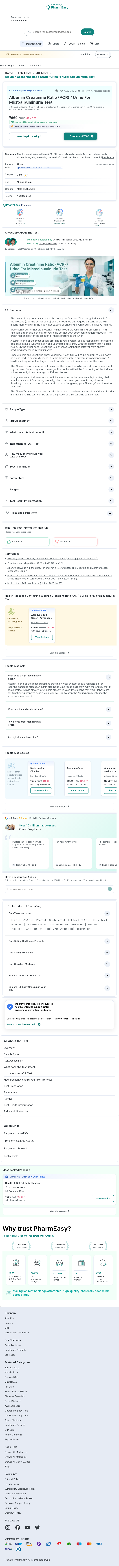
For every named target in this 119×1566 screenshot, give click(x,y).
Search (87, 32)
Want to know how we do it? (23, 1024)
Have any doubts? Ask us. (19, 1140)
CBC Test (28, 920)
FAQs (7, 1466)
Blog (7, 1327)
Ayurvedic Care (12, 1406)
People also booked (15, 1148)
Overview (9, 1047)
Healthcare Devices (15, 1425)
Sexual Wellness (13, 1401)
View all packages (59, 653)
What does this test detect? (20, 1066)
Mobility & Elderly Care (16, 1415)
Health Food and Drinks (17, 1391)
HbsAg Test (99, 920)
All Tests (42, 73)
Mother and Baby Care (16, 1410)
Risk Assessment (13, 1060)
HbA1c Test (17, 924)
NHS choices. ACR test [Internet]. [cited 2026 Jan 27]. (35, 583)
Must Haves (11, 1382)
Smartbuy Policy (13, 1512)
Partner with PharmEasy (17, 1332)
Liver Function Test (63, 928)
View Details (42, 637)
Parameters (10, 1092)
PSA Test (41, 920)
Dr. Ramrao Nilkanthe (62, 240)
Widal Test (16, 928)
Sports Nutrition (13, 1420)
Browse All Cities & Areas (17, 1461)
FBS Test (85, 920)
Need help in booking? (29, 136)
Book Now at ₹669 (81, 136)
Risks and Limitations (16, 1111)
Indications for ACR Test (18, 1073)
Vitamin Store (11, 1372)
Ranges (8, 1098)
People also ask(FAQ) (16, 1133)
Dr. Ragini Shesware (48, 243)
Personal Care (12, 1377)
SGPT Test (31, 928)
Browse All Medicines (15, 1452)
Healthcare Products (15, 1350)
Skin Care (10, 1430)
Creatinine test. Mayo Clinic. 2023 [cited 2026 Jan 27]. (35, 563)
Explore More (12, 1439)
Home (9, 73)
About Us (9, 1318)
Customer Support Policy (17, 1503)
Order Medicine (13, 1345)
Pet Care (9, 1386)
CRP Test (45, 928)
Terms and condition (15, 1493)
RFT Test (73, 920)
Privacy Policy (12, 1484)
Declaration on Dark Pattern (19, 1498)
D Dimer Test (77, 924)
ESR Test (92, 924)
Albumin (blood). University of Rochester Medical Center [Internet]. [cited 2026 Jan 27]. (52, 558)
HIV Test (15, 920)
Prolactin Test (83, 928)
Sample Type (11, 1054)
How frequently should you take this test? (28, 1079)
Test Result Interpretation (18, 1105)
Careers (9, 1323)
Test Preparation (13, 1086)
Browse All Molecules (15, 1457)
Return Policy (11, 1508)
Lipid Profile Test (59, 924)
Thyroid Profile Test (37, 924)
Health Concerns (13, 1434)
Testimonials (11, 1156)
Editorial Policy (12, 1479)
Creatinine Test (57, 920)
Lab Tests (100, 54)
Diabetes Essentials (15, 1396)
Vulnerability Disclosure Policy (20, 1488)
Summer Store (12, 1367)
